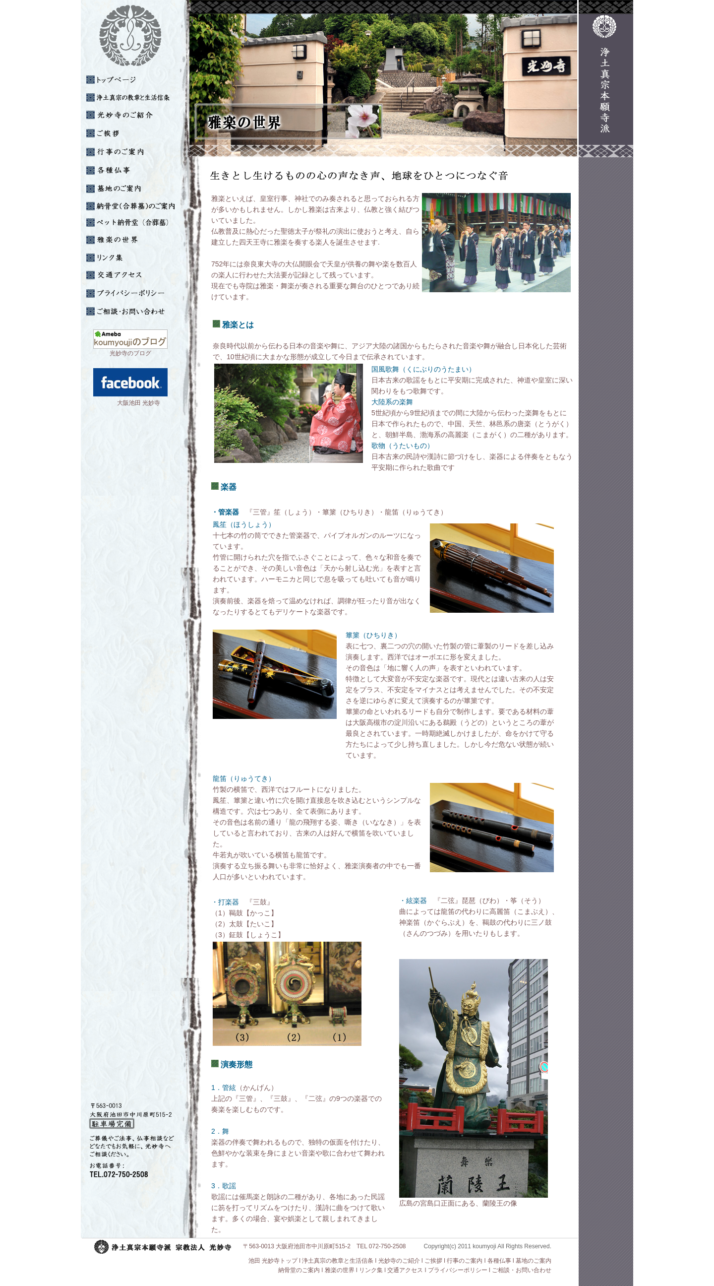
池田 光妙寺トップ (272, 1260)
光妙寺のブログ (130, 353)
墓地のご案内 (533, 1260)
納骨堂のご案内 (299, 1270)
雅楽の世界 (340, 1270)
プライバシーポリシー (457, 1270)
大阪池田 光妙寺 (123, 402)
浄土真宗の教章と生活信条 (337, 1260)
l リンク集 (369, 1270)
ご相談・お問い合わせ (521, 1270)
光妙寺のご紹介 (399, 1260)
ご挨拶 (433, 1260)
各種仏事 (499, 1260)
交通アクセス (405, 1270)
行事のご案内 (464, 1260)
